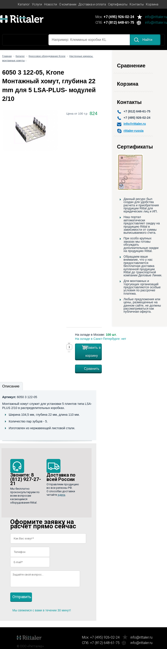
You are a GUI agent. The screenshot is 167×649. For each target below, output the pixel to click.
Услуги (37, 4)
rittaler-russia (134, 130)
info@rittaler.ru (156, 17)
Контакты (137, 4)
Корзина (152, 4)
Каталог (24, 4)
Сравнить (91, 368)
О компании (67, 4)
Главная (7, 56)
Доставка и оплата (92, 4)
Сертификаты (117, 4)
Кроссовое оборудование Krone (47, 56)
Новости (50, 4)
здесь (61, 494)
